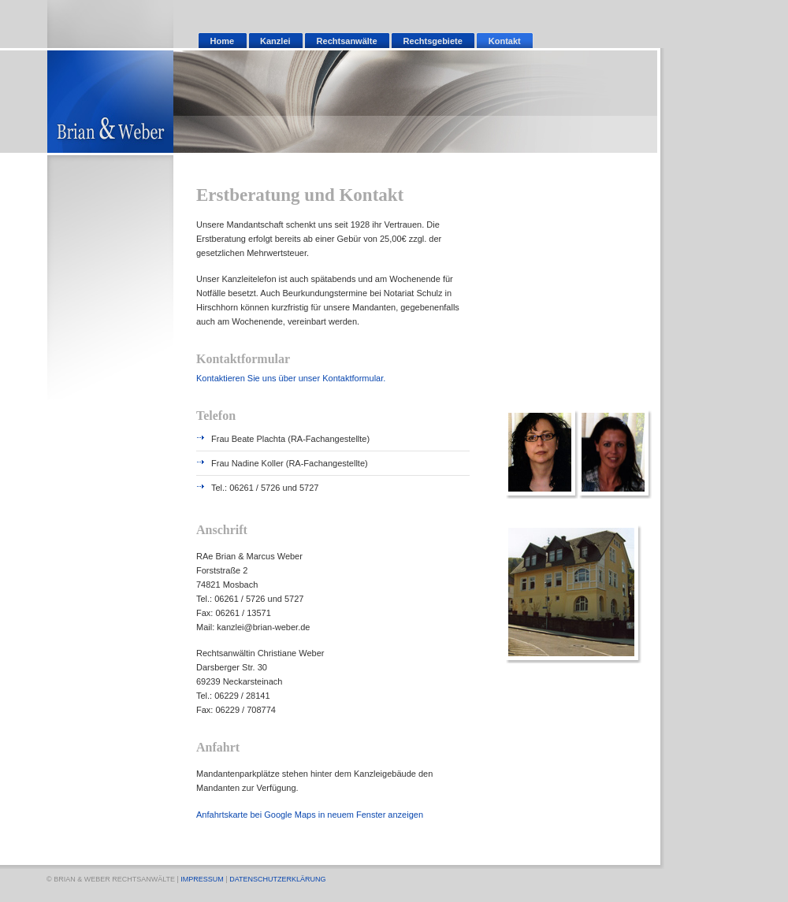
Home (222, 41)
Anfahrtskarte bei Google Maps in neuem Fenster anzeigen (309, 814)
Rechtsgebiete (433, 41)
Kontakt (505, 41)
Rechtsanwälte (347, 41)
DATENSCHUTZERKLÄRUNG (277, 879)
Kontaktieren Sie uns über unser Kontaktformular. (290, 378)
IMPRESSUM (202, 879)
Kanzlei (275, 41)
